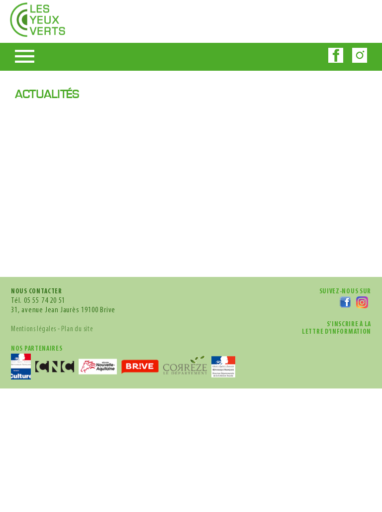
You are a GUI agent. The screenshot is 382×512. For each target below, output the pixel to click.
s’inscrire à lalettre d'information (326, 244)
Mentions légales (39, 256)
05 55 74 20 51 (54, 218)
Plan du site (95, 256)
